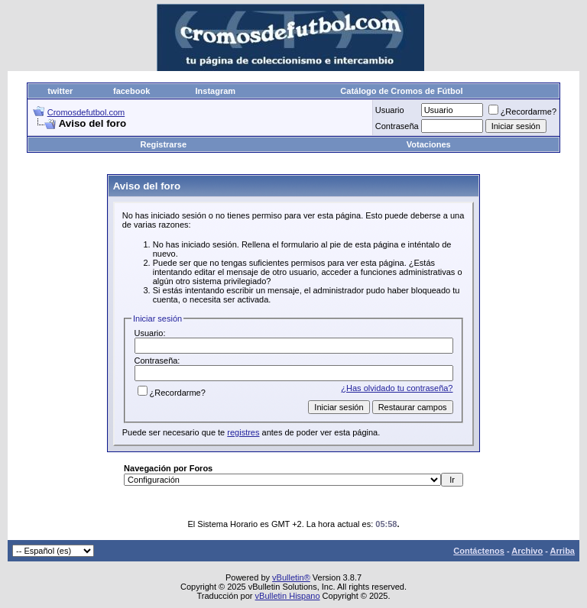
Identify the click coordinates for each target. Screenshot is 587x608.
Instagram (216, 90)
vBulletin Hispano (287, 595)
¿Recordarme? (522, 111)
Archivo (527, 550)
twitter (60, 90)
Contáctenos (478, 550)
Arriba (562, 550)
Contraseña (397, 126)
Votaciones (429, 144)
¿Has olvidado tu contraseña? (396, 388)
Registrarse (163, 144)
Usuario (389, 110)
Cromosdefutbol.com (86, 112)
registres (243, 432)
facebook (131, 90)
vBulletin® (291, 577)
